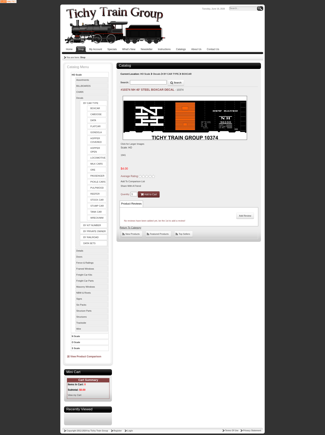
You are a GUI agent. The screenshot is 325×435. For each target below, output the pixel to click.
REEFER (95, 194)
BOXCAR (95, 108)
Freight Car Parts (85, 281)
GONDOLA (96, 132)
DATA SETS (89, 243)
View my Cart (74, 395)
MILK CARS (96, 164)
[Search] (244, 8)
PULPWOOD (97, 188)
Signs (79, 299)
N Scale (76, 336)
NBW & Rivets (83, 293)
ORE (92, 170)
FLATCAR (95, 126)
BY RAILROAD (91, 237)
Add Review (245, 215)
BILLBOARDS (83, 86)
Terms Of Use (231, 430)
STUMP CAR (97, 206)
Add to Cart (149, 194)
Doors (79, 256)
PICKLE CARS (98, 182)
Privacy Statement (252, 430)
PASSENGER (97, 176)
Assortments (82, 80)
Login (130, 431)
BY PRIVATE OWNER (94, 231)
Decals (79, 98)
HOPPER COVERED (96, 140)
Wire (78, 329)
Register (118, 431)
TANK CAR (96, 212)
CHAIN (79, 92)
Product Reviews (131, 203)
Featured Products (158, 234)
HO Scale (77, 75)
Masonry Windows (85, 287)
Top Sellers (183, 234)
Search (176, 82)
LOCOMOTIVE (98, 158)
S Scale (76, 348)
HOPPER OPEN (95, 150)
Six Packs (81, 305)
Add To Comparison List (133, 181)
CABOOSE (96, 114)
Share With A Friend (131, 186)
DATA (93, 120)
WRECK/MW (97, 218)
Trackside (81, 323)
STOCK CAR (97, 200)
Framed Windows (85, 269)
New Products (131, 234)
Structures (81, 317)
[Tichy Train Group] (115, 25)
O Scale (76, 342)
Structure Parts (83, 311)
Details (79, 250)
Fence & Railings (84, 262)
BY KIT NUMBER (92, 225)
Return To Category (130, 227)
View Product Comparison (84, 356)
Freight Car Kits (84, 275)
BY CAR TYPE (90, 103)
